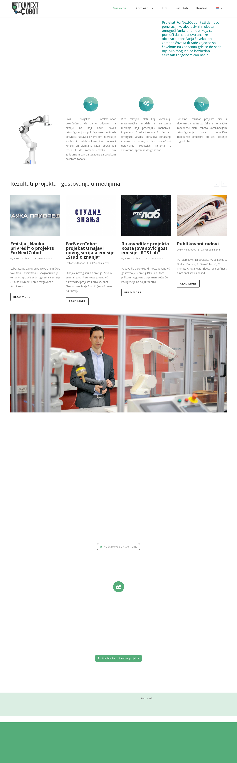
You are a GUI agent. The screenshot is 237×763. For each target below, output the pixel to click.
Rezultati (182, 8)
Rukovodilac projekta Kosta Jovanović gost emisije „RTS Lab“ (145, 248)
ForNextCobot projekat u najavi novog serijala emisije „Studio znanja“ (90, 250)
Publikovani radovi (198, 244)
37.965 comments (44, 258)
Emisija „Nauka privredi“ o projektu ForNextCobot (32, 248)
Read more (21, 297)
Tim (164, 8)
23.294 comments (100, 263)
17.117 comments (155, 258)
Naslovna (119, 8)
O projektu (142, 8)
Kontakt (201, 8)
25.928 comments (211, 249)
